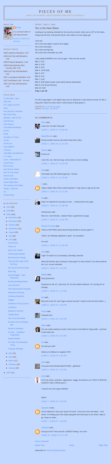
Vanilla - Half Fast (11, 189)
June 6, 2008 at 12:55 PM (54, 245)
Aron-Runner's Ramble (13, 111)
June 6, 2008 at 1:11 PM (54, 291)
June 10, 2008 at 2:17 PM (54, 435)
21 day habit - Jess (11, 98)
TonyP (43, 311)
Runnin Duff (8, 176)
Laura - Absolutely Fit (12, 160)
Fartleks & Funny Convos (18, 303)
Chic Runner (9, 124)
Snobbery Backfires (16, 296)
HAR (43, 362)
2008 (8, 214)
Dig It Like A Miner (15, 250)
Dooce (6, 131)
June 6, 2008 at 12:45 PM (54, 220)
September (13, 228)
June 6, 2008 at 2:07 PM (54, 336)
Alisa (5, 108)
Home (71, 445)
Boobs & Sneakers (15, 328)
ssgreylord (45, 408)
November (13, 221)
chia (43, 170)
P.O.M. (18, 27)
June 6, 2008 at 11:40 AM (54, 163)
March (11, 361)
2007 (8, 373)
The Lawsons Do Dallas (13, 185)
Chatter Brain (13, 315)
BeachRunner (47, 136)
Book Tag (12, 271)
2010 (8, 207)
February (13, 364)
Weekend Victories (15, 311)
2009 (8, 211)
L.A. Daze (8, 156)
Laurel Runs (8, 163)
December (13, 217)
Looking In (12, 307)
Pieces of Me (55, 11)
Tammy (44, 150)
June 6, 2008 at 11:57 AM (54, 192)
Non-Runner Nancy (11, 169)
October (12, 225)
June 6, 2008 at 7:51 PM (54, 370)
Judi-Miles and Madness (13, 153)
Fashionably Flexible (16, 254)
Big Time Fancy (10, 114)
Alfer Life (7, 102)
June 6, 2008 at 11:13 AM (54, 144)
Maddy (44, 274)
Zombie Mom (9, 195)
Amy (43, 252)
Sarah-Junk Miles (11, 179)
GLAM (6, 140)
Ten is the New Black (16, 318)
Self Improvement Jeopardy (19, 289)
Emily (6, 134)
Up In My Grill (13, 285)
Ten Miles (54, 108)
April (11, 357)
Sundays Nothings (15, 349)
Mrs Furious (8, 166)
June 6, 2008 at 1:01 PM (54, 268)
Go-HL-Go (8, 143)
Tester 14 (12, 246)
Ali (42, 198)
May (11, 353)
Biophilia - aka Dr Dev (12, 118)
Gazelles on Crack (11, 137)
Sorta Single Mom (11, 182)
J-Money (7, 150)
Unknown (45, 427)
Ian (42, 297)
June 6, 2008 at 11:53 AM (54, 178)
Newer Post (39, 445)
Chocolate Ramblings (12, 127)
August (12, 232)
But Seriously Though (17, 257)
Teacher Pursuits (48, 226)
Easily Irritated (14, 338)
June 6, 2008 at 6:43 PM (54, 356)
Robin (43, 325)
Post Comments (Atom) (55, 450)
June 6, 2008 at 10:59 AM (54, 130)
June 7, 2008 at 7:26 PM (54, 421)
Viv (42, 342)
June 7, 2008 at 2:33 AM (54, 401)
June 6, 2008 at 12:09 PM (54, 206)
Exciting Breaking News (18, 281)
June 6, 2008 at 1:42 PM (54, 319)
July (10, 236)
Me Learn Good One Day (18, 268)
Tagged (11, 300)
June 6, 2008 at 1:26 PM (54, 305)
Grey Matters (9, 147)
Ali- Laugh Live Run (11, 105)
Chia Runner (9, 121)
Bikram (45, 108)
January (12, 368)
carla (43, 376)
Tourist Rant (13, 243)
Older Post (103, 445)
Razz (43, 122)
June (11, 240)
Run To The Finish (11, 172)
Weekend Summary (16, 292)
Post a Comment (42, 441)
